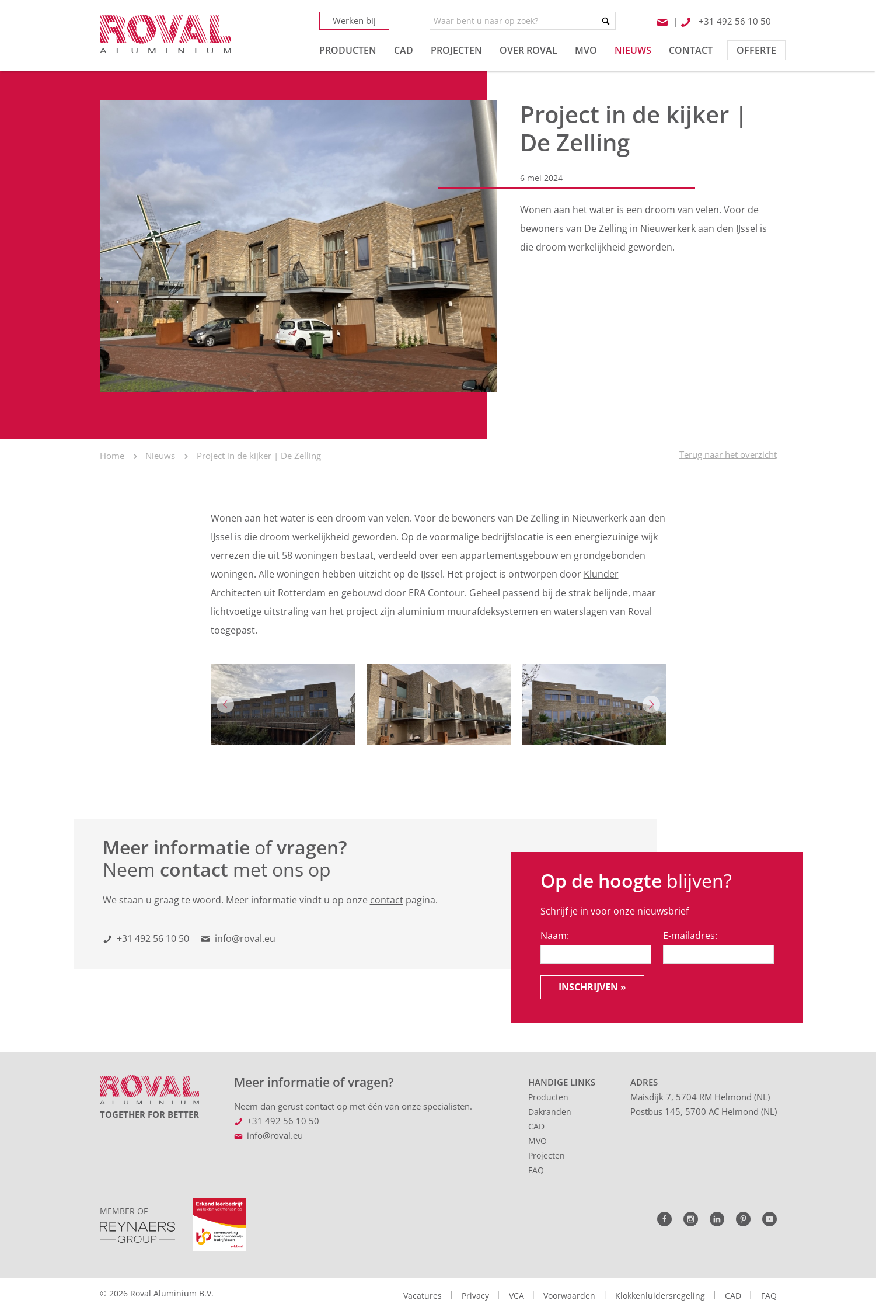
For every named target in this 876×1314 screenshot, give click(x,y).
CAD (536, 1126)
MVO (537, 1140)
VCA (516, 1295)
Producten (548, 1097)
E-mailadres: (690, 935)
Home (112, 455)
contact (386, 900)
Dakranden (549, 1111)
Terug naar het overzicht (728, 454)
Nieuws (160, 455)
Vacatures (422, 1295)
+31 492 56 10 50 (153, 938)
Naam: (554, 935)
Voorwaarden (569, 1295)
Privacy (475, 1295)
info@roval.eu (245, 938)
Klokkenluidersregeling (660, 1295)
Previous (225, 704)
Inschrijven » (592, 987)
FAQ (536, 1170)
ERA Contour (437, 592)
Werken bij (354, 20)
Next (651, 704)
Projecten (546, 1155)
